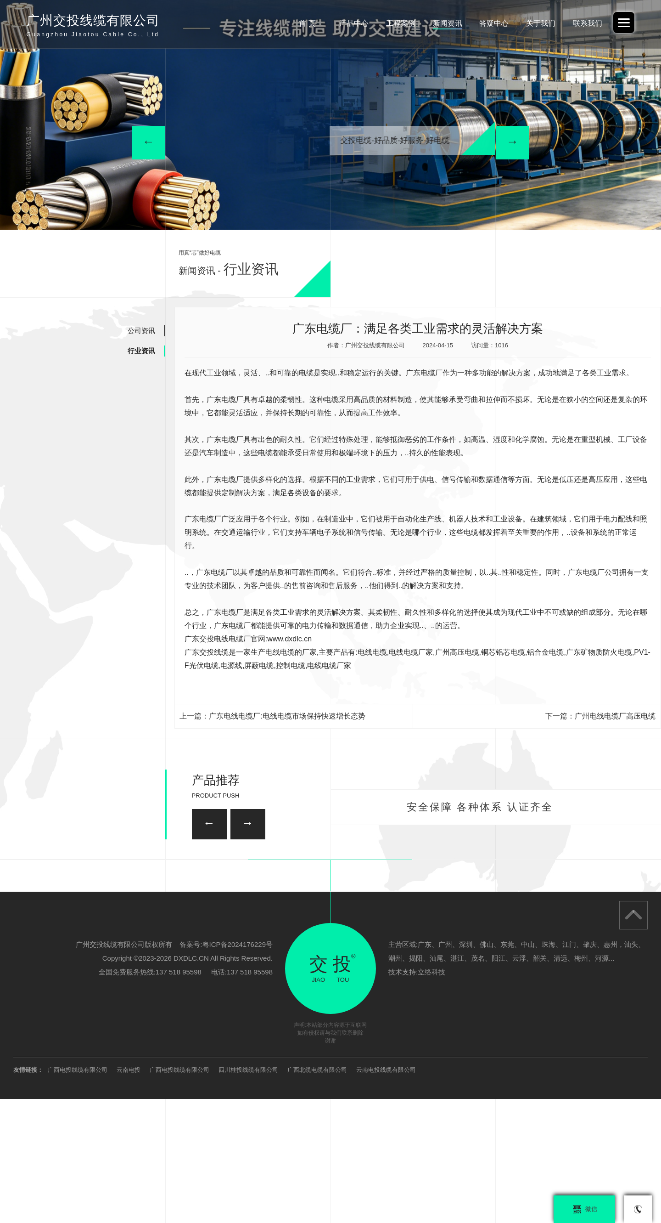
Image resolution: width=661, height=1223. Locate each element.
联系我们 (587, 23)
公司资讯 (141, 330)
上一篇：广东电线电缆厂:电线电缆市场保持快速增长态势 (272, 716)
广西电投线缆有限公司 (77, 1193)
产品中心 (354, 23)
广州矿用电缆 (499, 918)
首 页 (307, 23)
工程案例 (400, 23)
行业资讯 (141, 351)
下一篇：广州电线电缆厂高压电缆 (600, 716)
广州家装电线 (274, 867)
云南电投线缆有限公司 (386, 1193)
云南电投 (128, 1193)
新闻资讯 (447, 23)
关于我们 (540, 23)
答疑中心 (494, 23)
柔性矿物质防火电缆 (160, 918)
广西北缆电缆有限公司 (317, 1193)
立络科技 (431, 1096)
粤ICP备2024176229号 (237, 1068)
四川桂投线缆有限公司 (248, 1193)
